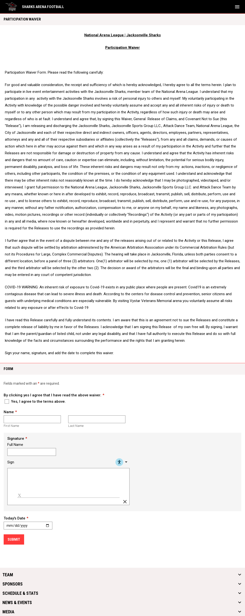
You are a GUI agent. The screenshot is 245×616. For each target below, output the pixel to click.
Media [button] (8, 612)
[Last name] (96, 419)
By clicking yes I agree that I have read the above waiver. (52, 395)
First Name (11, 426)
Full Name (15, 444)
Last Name (76, 426)
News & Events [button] (17, 602)
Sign (10, 462)
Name (9, 412)
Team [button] (7, 575)
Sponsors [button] (12, 584)
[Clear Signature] (125, 501)
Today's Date (14, 518)
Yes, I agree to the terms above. (35, 401)
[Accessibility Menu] (122, 462)
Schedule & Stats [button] (20, 593)
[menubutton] (237, 7)
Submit (14, 539)
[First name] (32, 419)
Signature (15, 438)
